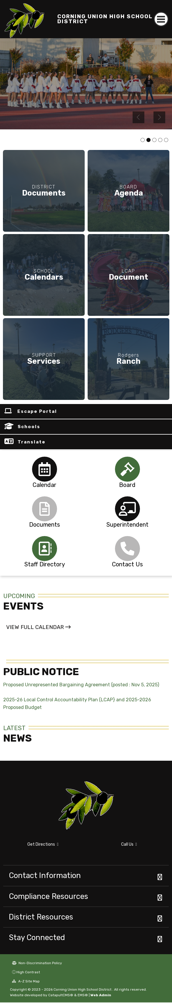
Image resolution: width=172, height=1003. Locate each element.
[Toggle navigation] (161, 19)
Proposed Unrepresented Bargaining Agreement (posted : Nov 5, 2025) (81, 685)
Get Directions (43, 844)
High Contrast (28, 973)
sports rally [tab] (143, 140)
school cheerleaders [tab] (148, 140)
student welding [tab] (154, 140)
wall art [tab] (160, 140)
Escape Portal (37, 411)
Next (159, 117)
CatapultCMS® (60, 996)
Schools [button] (29, 427)
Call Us (129, 844)
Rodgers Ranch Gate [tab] (166, 140)
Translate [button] (32, 442)
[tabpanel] (86, 83)
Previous (138, 117)
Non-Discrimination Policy (37, 964)
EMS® (83, 996)
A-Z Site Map (26, 982)
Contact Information (45, 876)
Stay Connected (37, 938)
